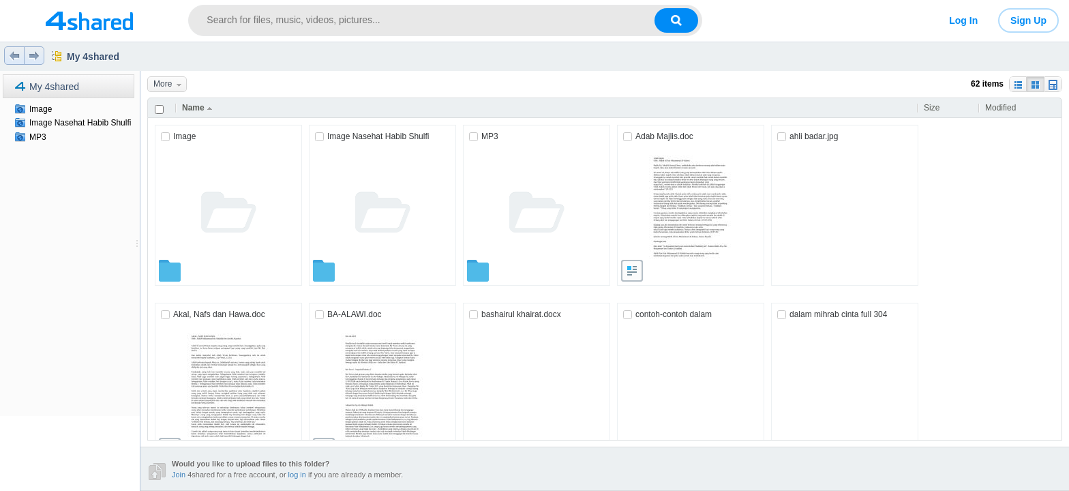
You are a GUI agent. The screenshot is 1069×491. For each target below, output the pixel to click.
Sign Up (1028, 20)
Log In (963, 20)
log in (297, 475)
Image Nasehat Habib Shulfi (80, 123)
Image (40, 109)
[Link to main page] (89, 20)
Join (178, 475)
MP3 (37, 137)
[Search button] (676, 20)
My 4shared (93, 56)
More (169, 84)
